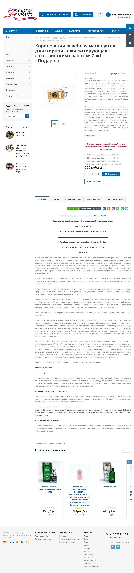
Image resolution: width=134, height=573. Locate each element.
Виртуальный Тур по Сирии (54, 14)
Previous (124, 450)
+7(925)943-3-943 (121, 14)
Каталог (13, 31)
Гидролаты (10, 78)
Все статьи (25, 127)
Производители (96, 31)
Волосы (9, 43)
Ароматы (9, 60)
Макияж (9, 66)
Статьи (115, 31)
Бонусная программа (43, 539)
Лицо (8, 37)
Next (128, 450)
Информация (66, 533)
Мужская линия (12, 84)
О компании (42, 31)
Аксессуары (10, 72)
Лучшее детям (11, 90)
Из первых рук (83, 14)
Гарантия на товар (66, 542)
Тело (7, 49)
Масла (8, 54)
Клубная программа (45, 533)
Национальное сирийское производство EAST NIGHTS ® (83, 216)
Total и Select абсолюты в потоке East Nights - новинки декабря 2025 (22, 150)
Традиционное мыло (14, 96)
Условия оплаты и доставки (70, 539)
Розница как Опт (42, 536)
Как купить (74, 31)
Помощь (62, 536)
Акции (58, 31)
